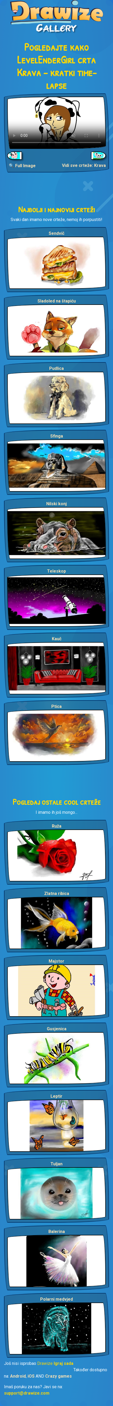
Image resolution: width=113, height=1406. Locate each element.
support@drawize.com (26, 1393)
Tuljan (56, 1163)
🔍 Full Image (22, 165)
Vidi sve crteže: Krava (84, 165)
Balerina (56, 1231)
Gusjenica (56, 1028)
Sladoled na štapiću (56, 301)
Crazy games (58, 1376)
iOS (31, 1376)
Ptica (56, 706)
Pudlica (56, 368)
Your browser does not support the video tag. (56, 123)
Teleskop (56, 571)
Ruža (56, 826)
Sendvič (56, 233)
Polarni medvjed (56, 1299)
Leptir (56, 1096)
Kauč (56, 638)
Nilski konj (56, 503)
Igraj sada (63, 1363)
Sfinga (56, 436)
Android (18, 1376)
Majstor (56, 961)
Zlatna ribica (56, 893)
